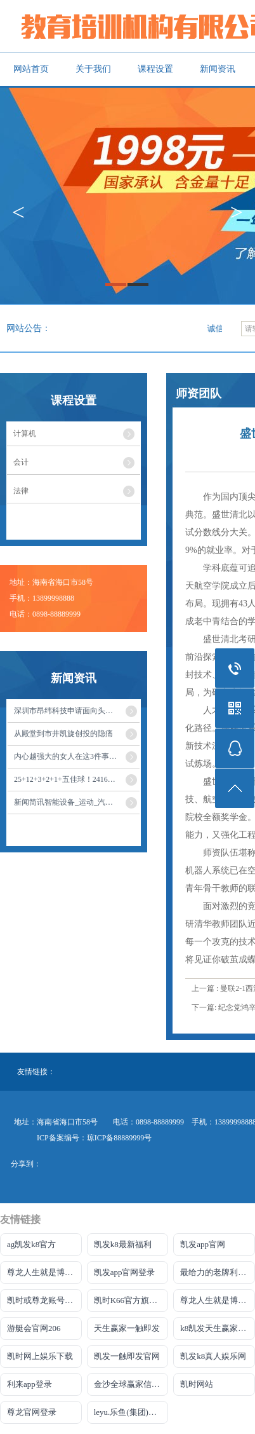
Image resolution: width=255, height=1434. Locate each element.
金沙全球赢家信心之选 (131, 1384)
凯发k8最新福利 (123, 1244)
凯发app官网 (202, 1244)
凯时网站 (196, 1384)
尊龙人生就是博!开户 (217, 1300)
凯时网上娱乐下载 (40, 1356)
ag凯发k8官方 (31, 1244)
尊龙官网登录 (31, 1412)
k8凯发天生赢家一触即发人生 (217, 1328)
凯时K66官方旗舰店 (130, 1300)
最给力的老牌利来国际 (217, 1272)
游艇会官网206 (34, 1328)
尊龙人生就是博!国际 (44, 1272)
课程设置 (155, 69)
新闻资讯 (217, 69)
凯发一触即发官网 (127, 1356)
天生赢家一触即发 (127, 1328)
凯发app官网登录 (124, 1272)
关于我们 (93, 69)
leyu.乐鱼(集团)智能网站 (131, 1412)
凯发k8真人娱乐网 (213, 1356)
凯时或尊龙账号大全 (44, 1300)
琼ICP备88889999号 (119, 1137)
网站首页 (31, 69)
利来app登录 (29, 1384)
